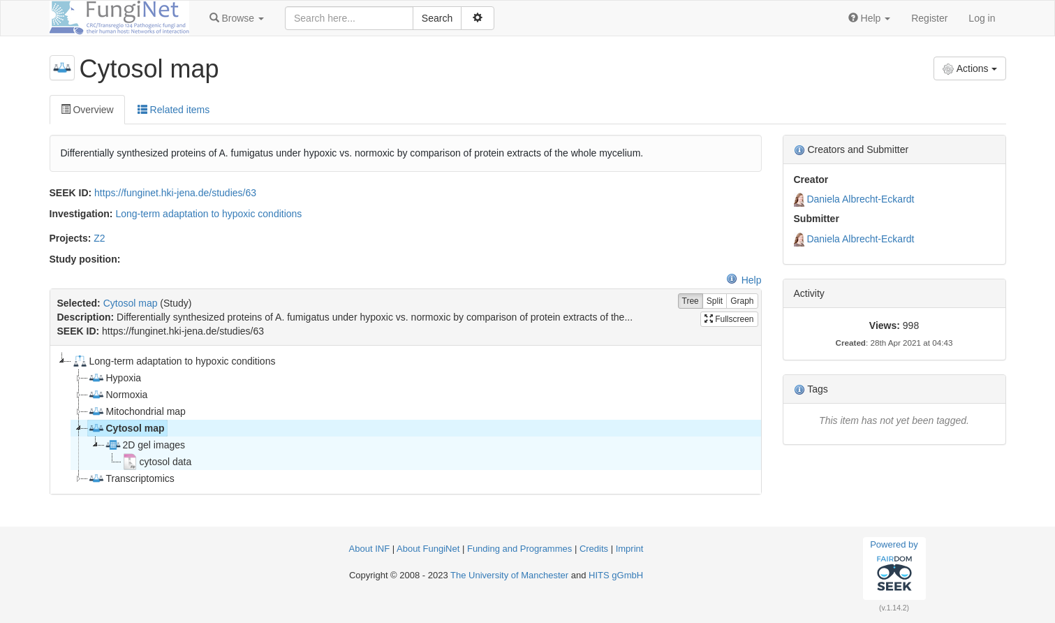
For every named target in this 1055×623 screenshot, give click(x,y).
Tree (690, 301)
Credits (594, 548)
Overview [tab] (87, 109)
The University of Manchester (509, 575)
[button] (236, 18)
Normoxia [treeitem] (118, 394)
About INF (369, 548)
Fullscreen (729, 319)
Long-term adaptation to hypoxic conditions (208, 213)
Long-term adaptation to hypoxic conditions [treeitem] (173, 361)
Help (744, 280)
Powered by (894, 567)
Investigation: (81, 213)
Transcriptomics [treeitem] (131, 478)
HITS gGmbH (616, 575)
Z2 (99, 238)
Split (715, 301)
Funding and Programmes (519, 548)
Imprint (630, 548)
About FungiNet (428, 548)
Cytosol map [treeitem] (126, 428)
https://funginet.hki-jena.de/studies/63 (175, 192)
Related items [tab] (173, 109)
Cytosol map (130, 303)
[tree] (405, 420)
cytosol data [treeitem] (156, 461)
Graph (741, 301)
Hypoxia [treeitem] (115, 377)
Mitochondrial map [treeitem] (137, 411)
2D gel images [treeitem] (145, 445)
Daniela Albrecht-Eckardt (860, 199)
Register (929, 18)
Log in (981, 18)
